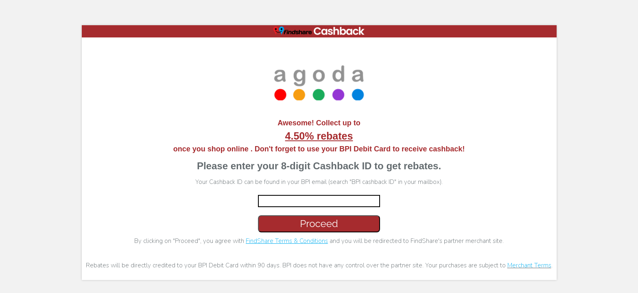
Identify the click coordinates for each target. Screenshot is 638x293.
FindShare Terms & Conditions (287, 241)
